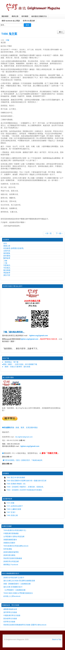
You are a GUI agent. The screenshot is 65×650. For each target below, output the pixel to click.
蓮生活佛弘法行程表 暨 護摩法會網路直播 (19, 581)
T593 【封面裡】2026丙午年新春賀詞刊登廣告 (23, 490)
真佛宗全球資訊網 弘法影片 (13, 577)
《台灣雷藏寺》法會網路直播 (14, 590)
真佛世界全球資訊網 (11, 561)
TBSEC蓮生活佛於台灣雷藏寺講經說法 (18, 593)
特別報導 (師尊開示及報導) (13, 248)
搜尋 (27, 25)
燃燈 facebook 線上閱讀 (11, 21)
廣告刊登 (6, 275)
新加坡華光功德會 (10, 619)
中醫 (7, 40)
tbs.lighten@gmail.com (24, 437)
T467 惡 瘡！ (10, 512)
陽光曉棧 (6, 270)
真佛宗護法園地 (9, 555)
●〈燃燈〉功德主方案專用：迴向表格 (16, 367)
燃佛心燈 (6, 246)
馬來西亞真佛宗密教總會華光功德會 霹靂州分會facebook (24, 625)
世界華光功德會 (9, 622)
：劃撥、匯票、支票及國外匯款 (20, 427)
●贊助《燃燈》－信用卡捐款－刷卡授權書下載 (19, 364)
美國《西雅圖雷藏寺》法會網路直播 (17, 584)
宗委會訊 (6, 265)
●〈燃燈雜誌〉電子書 (10, 362)
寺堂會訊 (6, 268)
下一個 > (59, 233)
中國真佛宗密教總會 (11, 533)
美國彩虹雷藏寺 (9, 543)
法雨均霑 (6, 251)
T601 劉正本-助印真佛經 (14, 477)
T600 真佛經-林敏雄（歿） (15, 484)
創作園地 (6, 256)
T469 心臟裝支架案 (12, 509)
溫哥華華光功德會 (10, 612)
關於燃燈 (5, 16)
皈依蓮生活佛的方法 (39, 16)
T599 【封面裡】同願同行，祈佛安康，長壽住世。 (24, 487)
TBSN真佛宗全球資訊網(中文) (14, 530)
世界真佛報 (7, 549)
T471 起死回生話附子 (13, 506)
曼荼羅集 (6, 253)
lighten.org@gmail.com (38, 335)
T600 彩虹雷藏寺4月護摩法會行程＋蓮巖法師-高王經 (25, 481)
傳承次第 (15, 16)
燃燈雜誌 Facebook (10, 565)
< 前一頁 (48, 233)
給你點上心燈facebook (11, 596)
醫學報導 (6, 258)
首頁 (5, 243)
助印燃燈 (25, 16)
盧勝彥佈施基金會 (10, 609)
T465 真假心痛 (11, 515)
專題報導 (6, 273)
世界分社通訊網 (29, 21)
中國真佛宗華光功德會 (11, 615)
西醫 (5, 260)
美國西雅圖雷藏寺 (10, 540)
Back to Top (56, 639)
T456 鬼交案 (9, 33)
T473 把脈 (9, 503)
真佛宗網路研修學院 (11, 552)
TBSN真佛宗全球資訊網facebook (15, 546)
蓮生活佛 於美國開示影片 (13, 587)
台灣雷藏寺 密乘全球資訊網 (13, 536)
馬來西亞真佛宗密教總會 (12, 558)
